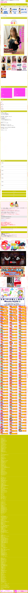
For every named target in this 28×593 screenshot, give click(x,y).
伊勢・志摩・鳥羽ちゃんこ (4, 530)
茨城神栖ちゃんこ (3, 484)
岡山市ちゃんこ (3, 578)
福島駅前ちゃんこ (3, 450)
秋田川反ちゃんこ (3, 442)
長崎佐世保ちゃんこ (3, 559)
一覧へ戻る (14, 191)
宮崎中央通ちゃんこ (3, 577)
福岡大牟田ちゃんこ (3, 579)
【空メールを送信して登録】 (14, 227)
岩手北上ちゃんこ (3, 446)
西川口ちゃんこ (3, 455)
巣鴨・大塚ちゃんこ (3, 498)
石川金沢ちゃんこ (3, 503)
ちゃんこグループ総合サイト (5, 584)
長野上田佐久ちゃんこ (4, 511)
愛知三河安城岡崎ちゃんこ (4, 516)
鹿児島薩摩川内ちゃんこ (4, 564)
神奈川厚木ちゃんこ (3, 466)
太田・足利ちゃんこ (3, 482)
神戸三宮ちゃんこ (3, 544)
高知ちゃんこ (2, 573)
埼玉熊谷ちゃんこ (3, 463)
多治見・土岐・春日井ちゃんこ (5, 521)
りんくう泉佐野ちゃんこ (4, 547)
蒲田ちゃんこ (2, 494)
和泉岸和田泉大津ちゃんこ (4, 539)
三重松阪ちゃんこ (3, 528)
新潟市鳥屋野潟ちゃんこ (4, 509)
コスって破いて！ (3, 589)
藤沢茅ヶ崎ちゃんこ (3, 478)
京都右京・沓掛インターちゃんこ (5, 549)
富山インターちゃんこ (4, 504)
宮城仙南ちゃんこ (3, 438)
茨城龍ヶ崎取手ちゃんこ (4, 480)
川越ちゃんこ (2, 459)
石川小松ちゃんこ (3, 501)
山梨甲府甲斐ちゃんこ (4, 507)
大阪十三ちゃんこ (3, 548)
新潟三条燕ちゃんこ (3, 512)
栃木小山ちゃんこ (3, 464)
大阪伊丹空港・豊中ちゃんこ (5, 538)
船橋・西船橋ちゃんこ (4, 496)
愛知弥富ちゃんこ (3, 519)
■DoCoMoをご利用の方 (3, 219)
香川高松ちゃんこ (3, 562)
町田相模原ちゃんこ (3, 465)
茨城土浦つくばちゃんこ (4, 472)
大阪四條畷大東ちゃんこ (4, 554)
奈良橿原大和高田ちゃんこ (4, 537)
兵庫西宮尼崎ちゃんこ (4, 555)
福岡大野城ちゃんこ (3, 572)
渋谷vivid (2, 588)
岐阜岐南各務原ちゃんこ (4, 526)
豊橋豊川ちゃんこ (3, 523)
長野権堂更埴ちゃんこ (4, 508)
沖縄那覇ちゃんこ (3, 567)
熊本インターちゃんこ (4, 560)
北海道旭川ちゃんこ (3, 445)
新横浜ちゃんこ (3, 487)
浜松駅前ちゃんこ (3, 524)
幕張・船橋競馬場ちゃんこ (4, 488)
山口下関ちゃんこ (3, 571)
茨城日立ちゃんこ (3, 497)
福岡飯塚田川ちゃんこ (4, 570)
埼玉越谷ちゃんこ (3, 479)
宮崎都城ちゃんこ (3, 566)
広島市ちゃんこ (3, 569)
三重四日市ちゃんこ (3, 520)
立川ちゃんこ (2, 456)
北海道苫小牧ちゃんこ (4, 451)
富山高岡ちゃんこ (3, 502)
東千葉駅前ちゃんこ (3, 458)
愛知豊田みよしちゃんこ (4, 527)
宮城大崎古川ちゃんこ (4, 441)
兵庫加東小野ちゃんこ (4, 553)
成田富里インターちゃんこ (4, 460)
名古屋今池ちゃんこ (3, 515)
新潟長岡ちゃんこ (3, 505)
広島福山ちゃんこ (3, 563)
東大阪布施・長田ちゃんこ (4, 540)
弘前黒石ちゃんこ (3, 443)
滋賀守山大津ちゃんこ (4, 552)
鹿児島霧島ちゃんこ (3, 561)
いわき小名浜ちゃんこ (4, 444)
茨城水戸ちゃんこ (3, 457)
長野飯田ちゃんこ (3, 506)
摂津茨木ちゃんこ (3, 551)
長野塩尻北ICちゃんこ (4, 510)
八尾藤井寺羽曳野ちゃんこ (4, 542)
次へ (14, 196)
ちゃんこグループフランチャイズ (5, 586)
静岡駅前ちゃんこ (3, 522)
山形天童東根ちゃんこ (4, 440)
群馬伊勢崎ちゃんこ (3, 477)
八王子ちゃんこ (3, 495)
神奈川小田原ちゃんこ (4, 473)
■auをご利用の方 (3, 220)
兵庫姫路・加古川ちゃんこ (4, 541)
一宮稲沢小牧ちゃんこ (4, 518)
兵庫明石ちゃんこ (3, 545)
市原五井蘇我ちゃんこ (4, 490)
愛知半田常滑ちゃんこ (4, 531)
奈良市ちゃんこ (3, 543)
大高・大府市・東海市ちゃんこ (5, 525)
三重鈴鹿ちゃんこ (3, 529)
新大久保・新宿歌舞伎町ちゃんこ (5, 467)
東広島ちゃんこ (3, 575)
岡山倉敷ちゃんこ (3, 574)
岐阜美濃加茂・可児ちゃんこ (5, 532)
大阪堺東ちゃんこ (3, 546)
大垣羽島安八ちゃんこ (4, 517)
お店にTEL (14, 4)
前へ (14, 193)
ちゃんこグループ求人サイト (5, 585)
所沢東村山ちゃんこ (3, 481)
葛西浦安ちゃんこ (3, 486)
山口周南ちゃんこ (3, 568)
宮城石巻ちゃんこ (3, 439)
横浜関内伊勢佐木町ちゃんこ (5, 454)
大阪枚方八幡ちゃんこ (4, 550)
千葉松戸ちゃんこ (3, 474)
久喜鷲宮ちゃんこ (3, 483)
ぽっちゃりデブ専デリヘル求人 (5, 587)
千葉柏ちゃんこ (3, 489)
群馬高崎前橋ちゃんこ (4, 461)
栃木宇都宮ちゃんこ (3, 462)
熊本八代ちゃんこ (3, 576)
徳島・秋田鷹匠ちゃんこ (4, 565)
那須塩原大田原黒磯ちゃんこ (5, 485)
